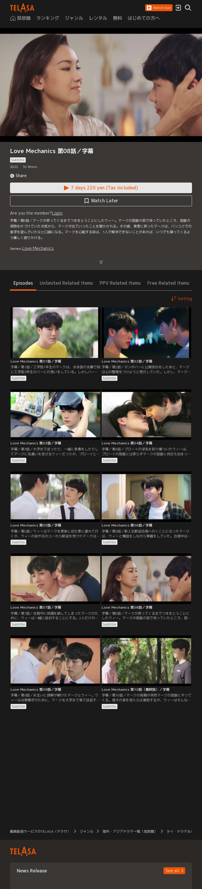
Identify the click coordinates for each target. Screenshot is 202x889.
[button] (159, 7)
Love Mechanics (38, 248)
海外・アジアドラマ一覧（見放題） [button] (130, 831)
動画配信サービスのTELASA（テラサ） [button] (40, 831)
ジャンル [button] (86, 831)
